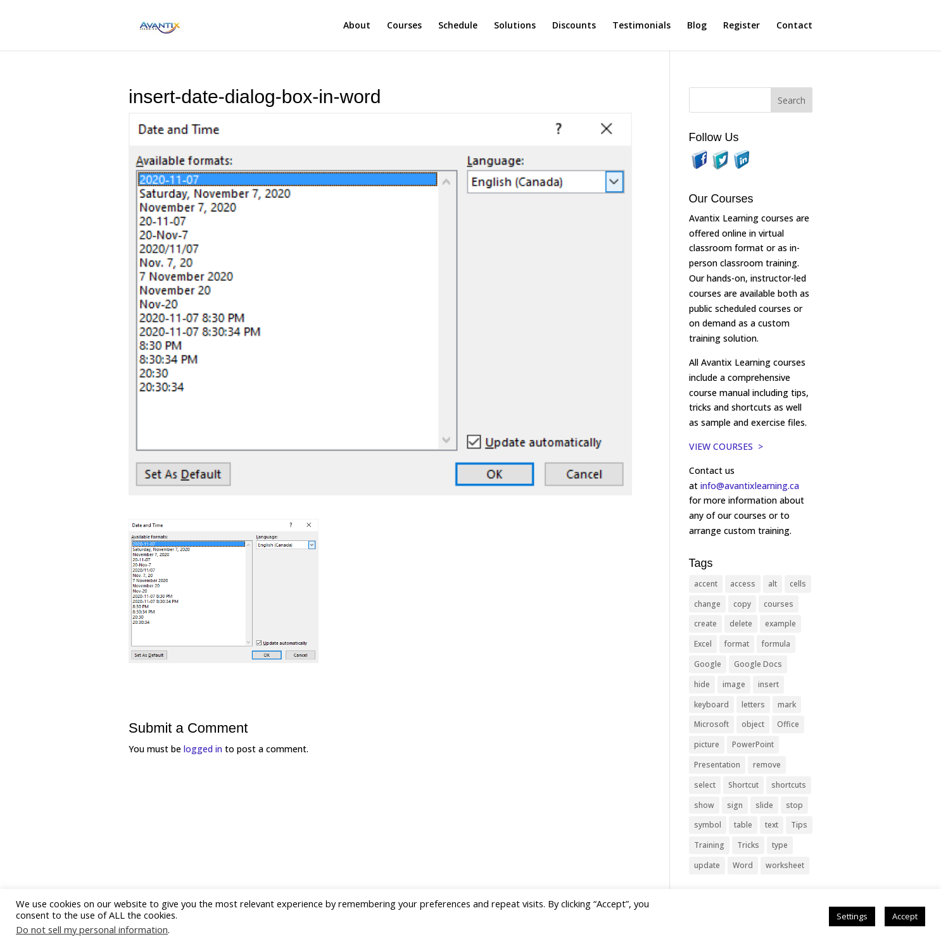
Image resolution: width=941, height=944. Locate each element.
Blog (697, 26)
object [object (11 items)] (753, 724)
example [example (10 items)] (780, 623)
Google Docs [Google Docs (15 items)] (758, 664)
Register (741, 26)
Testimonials (641, 26)
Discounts (574, 26)
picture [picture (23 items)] (706, 744)
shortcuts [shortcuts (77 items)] (788, 784)
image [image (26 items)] (734, 684)
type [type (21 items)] (780, 845)
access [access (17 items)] (742, 583)
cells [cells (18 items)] (798, 583)
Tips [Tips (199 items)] (799, 824)
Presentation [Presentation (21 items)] (717, 764)
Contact (794, 26)
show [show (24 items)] (704, 805)
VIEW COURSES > (726, 446)
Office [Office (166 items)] (788, 724)
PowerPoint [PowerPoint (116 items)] (753, 744)
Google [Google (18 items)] (707, 664)
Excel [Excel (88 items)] (703, 643)
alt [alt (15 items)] (772, 583)
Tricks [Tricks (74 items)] (748, 845)
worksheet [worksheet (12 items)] (785, 865)
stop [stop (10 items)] (794, 805)
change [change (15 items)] (707, 604)
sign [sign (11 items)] (735, 805)
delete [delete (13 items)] (740, 623)
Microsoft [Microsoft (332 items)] (711, 724)
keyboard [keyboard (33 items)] (711, 704)
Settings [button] (852, 916)
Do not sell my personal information (92, 929)
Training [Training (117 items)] (709, 845)
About (356, 26)
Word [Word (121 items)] (743, 865)
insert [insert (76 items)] (768, 684)
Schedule (457, 26)
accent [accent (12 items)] (705, 583)
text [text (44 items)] (771, 824)
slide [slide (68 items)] (764, 805)
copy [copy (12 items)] (742, 604)
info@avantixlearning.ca (751, 486)
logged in (203, 749)
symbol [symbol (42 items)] (707, 824)
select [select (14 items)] (705, 784)
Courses (404, 26)
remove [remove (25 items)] (767, 764)
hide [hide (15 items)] (702, 684)
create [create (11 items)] (705, 623)
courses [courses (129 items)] (778, 604)
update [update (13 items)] (707, 865)
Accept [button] (905, 916)
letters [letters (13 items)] (753, 704)
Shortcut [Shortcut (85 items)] (743, 784)
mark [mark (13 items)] (787, 704)
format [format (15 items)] (736, 643)
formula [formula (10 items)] (776, 643)
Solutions (515, 26)
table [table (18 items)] (743, 824)
